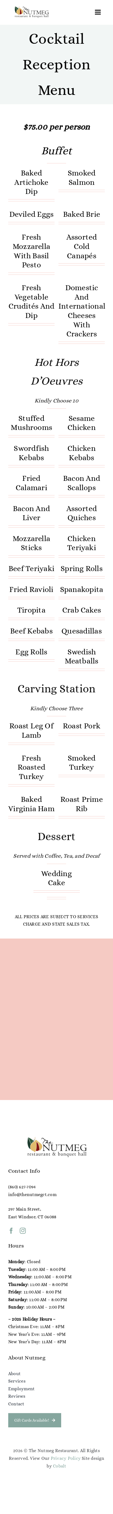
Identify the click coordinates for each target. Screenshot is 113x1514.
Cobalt (59, 1466)
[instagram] (23, 1233)
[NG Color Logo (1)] (31, 7)
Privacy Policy (66, 1458)
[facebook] (11, 1233)
